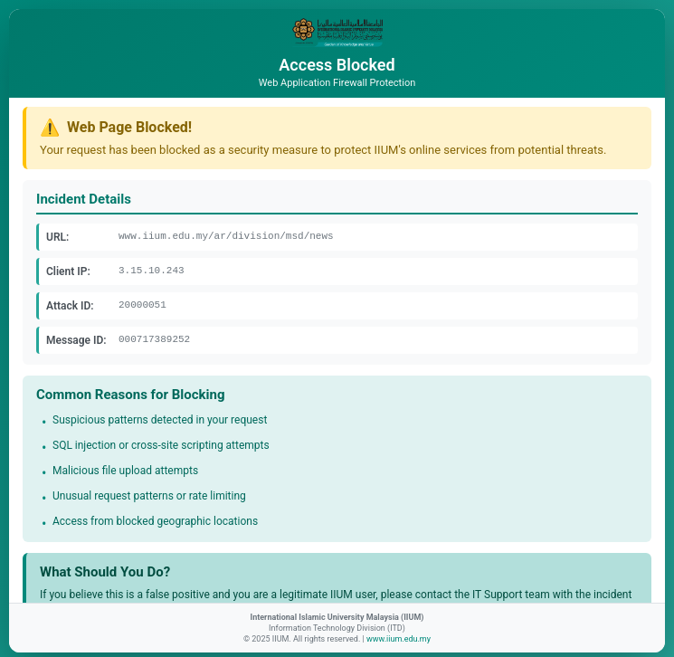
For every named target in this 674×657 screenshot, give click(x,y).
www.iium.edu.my (398, 638)
